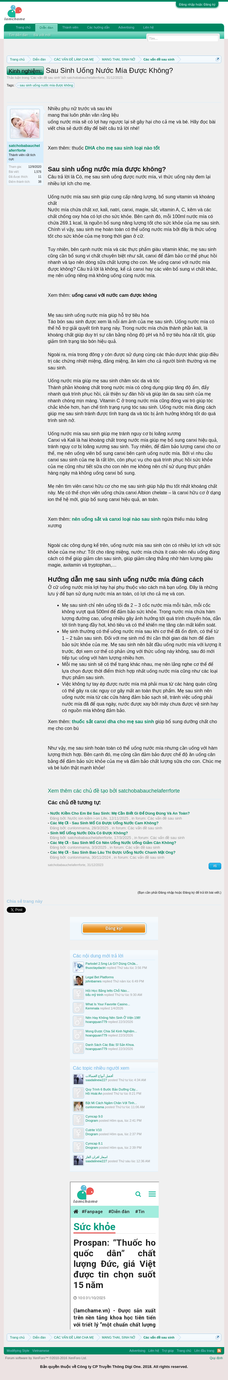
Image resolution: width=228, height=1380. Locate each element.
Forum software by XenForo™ (46, 1358)
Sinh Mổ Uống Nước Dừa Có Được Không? (89, 833)
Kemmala (92, 1008)
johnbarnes (93, 981)
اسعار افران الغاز (97, 1157)
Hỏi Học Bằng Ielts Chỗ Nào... (107, 990)
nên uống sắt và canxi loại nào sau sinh (116, 519)
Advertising (126, 27)
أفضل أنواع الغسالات (99, 1076)
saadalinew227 (96, 1080)
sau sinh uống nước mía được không (45, 85)
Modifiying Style (18, 1350)
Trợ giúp (168, 1350)
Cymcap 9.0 (94, 1116)
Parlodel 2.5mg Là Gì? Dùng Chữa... (112, 963)
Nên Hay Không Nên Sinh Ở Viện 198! (113, 1017)
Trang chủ (23, 27)
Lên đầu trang (204, 1350)
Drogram (92, 1120)
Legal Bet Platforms (100, 977)
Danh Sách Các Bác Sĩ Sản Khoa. (110, 1044)
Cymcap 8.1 (94, 1143)
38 (39, 181)
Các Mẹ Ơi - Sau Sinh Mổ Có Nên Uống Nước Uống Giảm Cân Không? (113, 842)
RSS (219, 1351)
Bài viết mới (42, 35)
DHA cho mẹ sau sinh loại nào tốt (122, 147)
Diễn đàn (46, 27)
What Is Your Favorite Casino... (108, 1004)
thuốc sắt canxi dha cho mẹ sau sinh (113, 721)
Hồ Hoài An (94, 1093)
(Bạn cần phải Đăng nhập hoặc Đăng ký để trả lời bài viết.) (179, 892)
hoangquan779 (96, 1022)
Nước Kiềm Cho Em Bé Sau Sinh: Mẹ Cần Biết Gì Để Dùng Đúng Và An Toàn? (120, 813)
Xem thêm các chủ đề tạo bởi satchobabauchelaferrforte (114, 791)
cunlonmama (78, 828)
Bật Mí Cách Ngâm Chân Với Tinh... (111, 1103)
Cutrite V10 (94, 1130)
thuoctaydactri (95, 967)
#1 (215, 865)
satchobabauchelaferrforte (86, 77)
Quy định (216, 1358)
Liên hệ (148, 27)
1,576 (37, 171)
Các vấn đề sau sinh (45, 77)
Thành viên (70, 27)
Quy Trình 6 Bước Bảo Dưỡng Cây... (112, 1089)
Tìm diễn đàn (18, 35)
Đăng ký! (114, 928)
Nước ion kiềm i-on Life (87, 818)
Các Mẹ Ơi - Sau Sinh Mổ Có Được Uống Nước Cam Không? (104, 823)
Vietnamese (40, 1350)
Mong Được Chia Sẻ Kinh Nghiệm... (111, 1031)
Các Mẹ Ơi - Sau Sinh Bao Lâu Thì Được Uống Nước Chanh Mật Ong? (112, 852)
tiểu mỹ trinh (94, 995)
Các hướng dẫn (98, 27)
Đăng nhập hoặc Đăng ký (197, 4)
